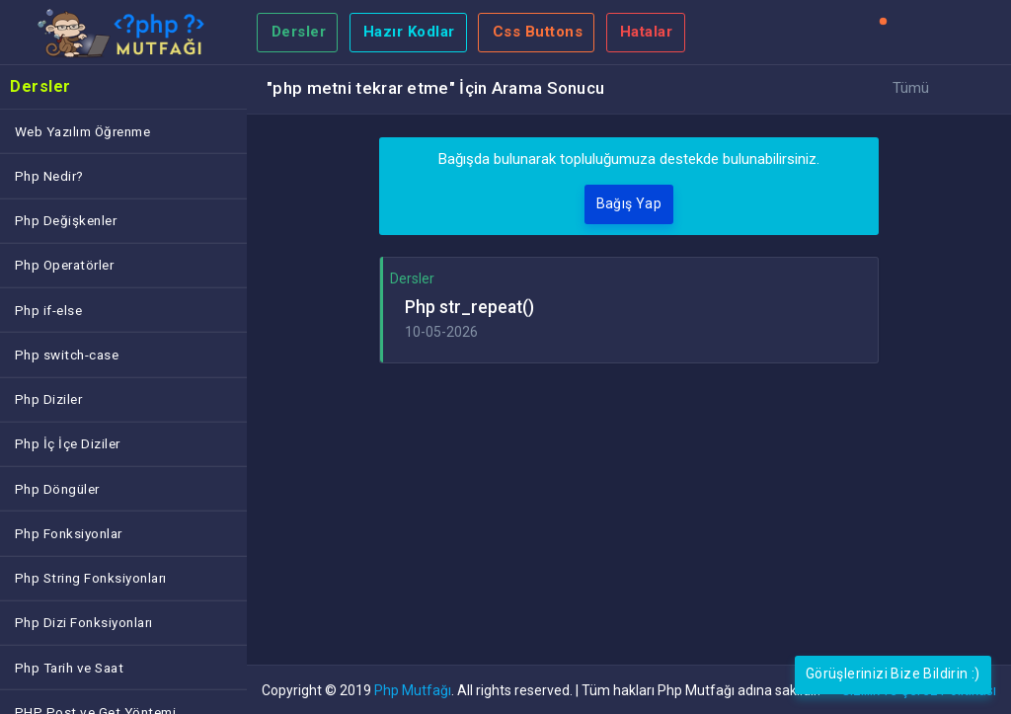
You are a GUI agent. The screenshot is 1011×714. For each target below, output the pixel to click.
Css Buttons (538, 31)
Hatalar (646, 31)
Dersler (299, 31)
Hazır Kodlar (409, 31)
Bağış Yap (629, 203)
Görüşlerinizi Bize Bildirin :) (893, 673)
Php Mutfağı (412, 690)
